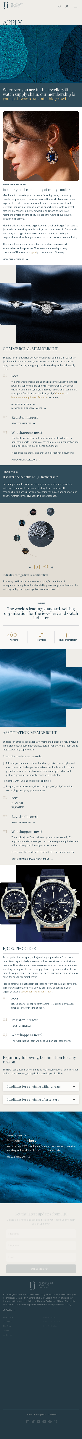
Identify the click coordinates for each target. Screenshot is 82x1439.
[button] (66, 6)
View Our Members (13, 259)
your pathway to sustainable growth (36, 99)
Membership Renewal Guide (26, 408)
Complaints (41, 1414)
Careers (29, 1414)
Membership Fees (21, 404)
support (32, 252)
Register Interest (21, 423)
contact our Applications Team (36, 991)
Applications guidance (24, 460)
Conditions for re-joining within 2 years (34, 1086)
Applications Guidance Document (30, 859)
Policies (53, 1414)
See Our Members (17, 1157)
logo (13, 6)
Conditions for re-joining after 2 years (33, 1099)
